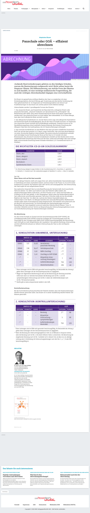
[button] (25, 8)
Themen (16, 8)
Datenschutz (42, 505)
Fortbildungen (60, 8)
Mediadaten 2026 (55, 505)
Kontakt (17, 505)
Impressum (26, 505)
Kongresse (51, 8)
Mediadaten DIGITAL (69, 505)
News (8, 8)
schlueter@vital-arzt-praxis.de (22, 371)
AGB (34, 505)
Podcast (70, 8)
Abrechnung (4, 491)
